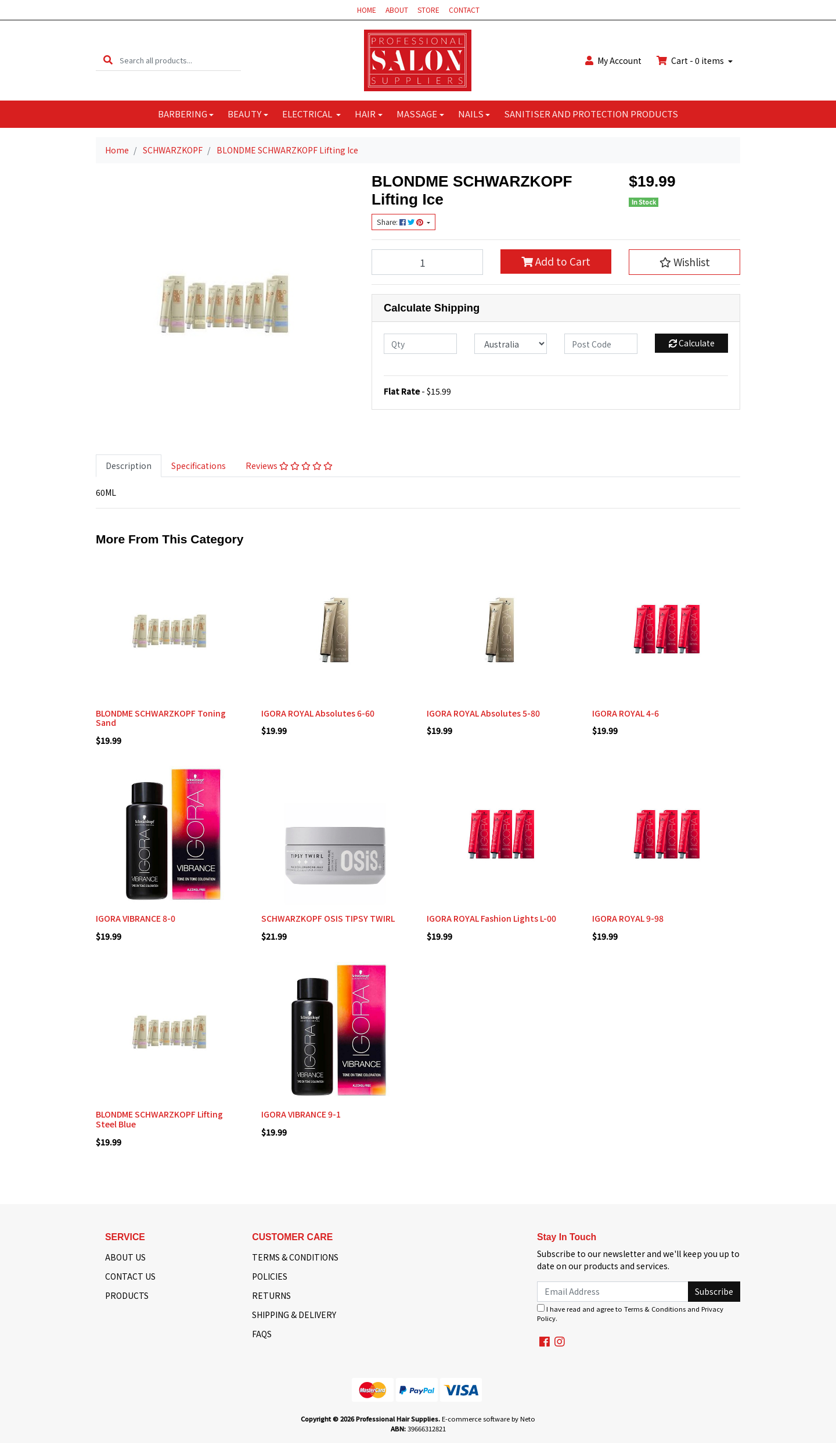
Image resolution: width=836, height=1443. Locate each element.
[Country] (510, 344)
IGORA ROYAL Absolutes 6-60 (317, 713)
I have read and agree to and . (630, 1313)
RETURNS (271, 1295)
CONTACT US (130, 1276)
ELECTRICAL (308, 114)
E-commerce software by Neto (488, 1418)
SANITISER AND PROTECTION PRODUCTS (591, 114)
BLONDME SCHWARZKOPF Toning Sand (161, 718)
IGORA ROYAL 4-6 (625, 713)
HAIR (365, 114)
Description (129, 465)
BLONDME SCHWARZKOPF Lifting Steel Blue (159, 1119)
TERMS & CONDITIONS (295, 1257)
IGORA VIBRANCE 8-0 (135, 918)
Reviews (289, 465)
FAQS (262, 1334)
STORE (428, 10)
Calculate (692, 343)
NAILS (471, 114)
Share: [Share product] (401, 222)
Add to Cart (555, 261)
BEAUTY (244, 114)
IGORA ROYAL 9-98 (628, 918)
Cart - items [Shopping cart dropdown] (691, 60)
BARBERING (182, 114)
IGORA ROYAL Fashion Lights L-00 (491, 918)
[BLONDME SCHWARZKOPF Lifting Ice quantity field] (427, 262)
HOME (366, 10)
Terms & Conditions (655, 1308)
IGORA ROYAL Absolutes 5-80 (483, 713)
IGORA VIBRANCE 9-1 (301, 1114)
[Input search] (180, 60)
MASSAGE (417, 114)
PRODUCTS (127, 1295)
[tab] (128, 465)
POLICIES (269, 1276)
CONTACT (464, 10)
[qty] (420, 344)
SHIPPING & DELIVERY (294, 1314)
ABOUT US (125, 1257)
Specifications (198, 465)
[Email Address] (613, 1291)
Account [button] (613, 60)
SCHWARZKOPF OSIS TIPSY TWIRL (328, 918)
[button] (684, 262)
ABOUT (396, 10)
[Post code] (600, 344)
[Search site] (108, 60)
